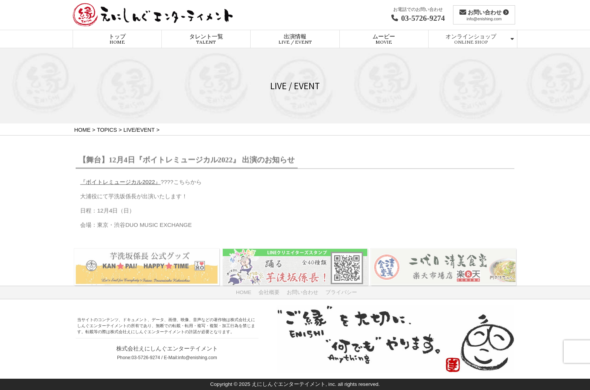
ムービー (384, 38)
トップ (117, 38)
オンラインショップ (471, 38)
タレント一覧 (206, 38)
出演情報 (295, 38)
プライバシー (341, 292)
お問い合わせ (302, 292)
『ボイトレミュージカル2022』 (120, 184)
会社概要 (269, 292)
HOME (243, 292)
